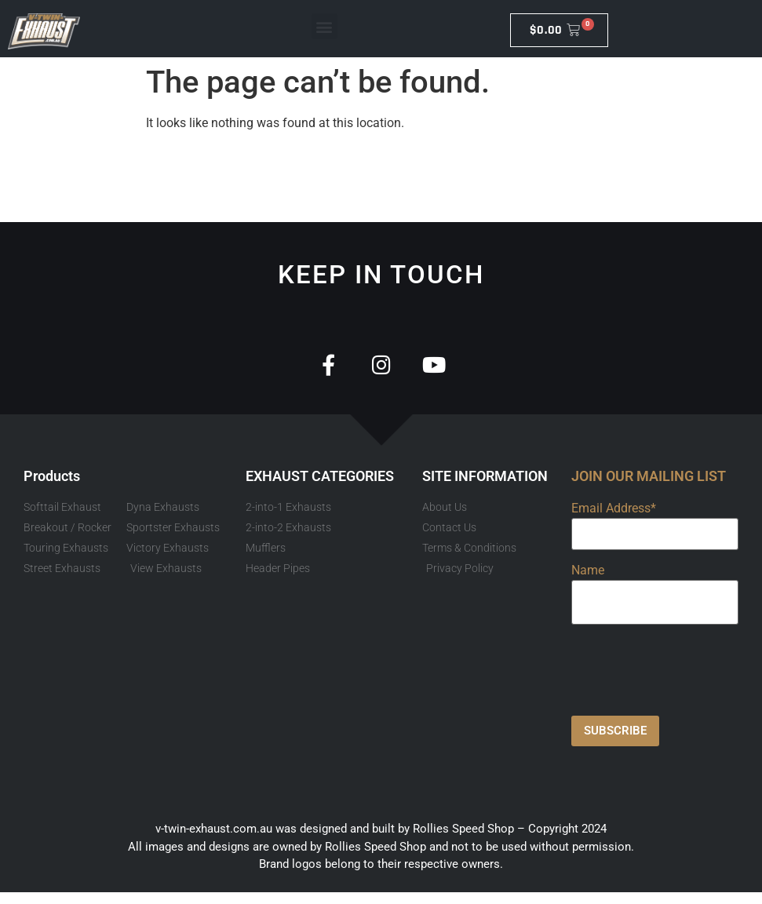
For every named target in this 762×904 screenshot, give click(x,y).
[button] (324, 26)
